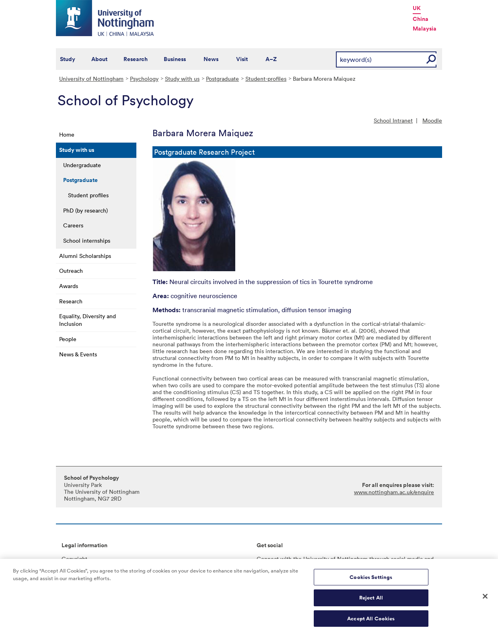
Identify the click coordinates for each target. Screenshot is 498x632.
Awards (68, 286)
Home (66, 134)
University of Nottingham (91, 78)
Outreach (71, 270)
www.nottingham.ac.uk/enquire (394, 492)
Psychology (144, 78)
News (211, 59)
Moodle (432, 120)
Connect (268, 558)
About (99, 59)
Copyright (74, 558)
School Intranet (393, 120)
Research (135, 59)
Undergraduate (82, 165)
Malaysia (424, 29)
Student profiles (88, 195)
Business (175, 59)
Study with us (182, 78)
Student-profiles (265, 78)
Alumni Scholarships (85, 256)
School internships (86, 240)
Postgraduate (222, 78)
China (420, 19)
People (67, 339)
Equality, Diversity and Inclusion (87, 319)
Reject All (371, 601)
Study (67, 59)
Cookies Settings (371, 580)
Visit (242, 59)
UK (417, 8)
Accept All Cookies (371, 622)
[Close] (485, 599)
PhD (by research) (85, 210)
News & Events (78, 354)
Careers (73, 225)
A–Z (271, 59)
